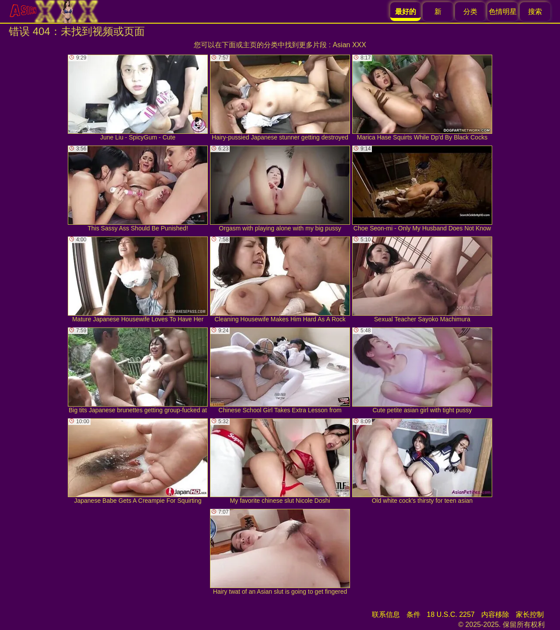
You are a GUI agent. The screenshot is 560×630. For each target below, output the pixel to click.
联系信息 (386, 614)
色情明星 (503, 11)
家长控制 (530, 614)
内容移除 (495, 614)
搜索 (535, 11)
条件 (413, 614)
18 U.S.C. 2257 (451, 614)
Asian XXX (349, 45)
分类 (470, 11)
